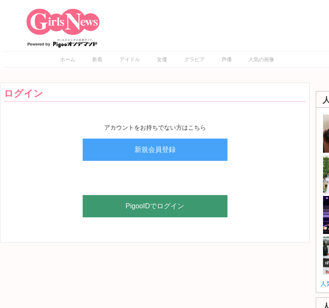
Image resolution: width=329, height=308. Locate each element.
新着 (97, 59)
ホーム (67, 59)
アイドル (130, 59)
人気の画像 (261, 59)
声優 (226, 59)
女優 (162, 59)
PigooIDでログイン (155, 206)
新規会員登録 (155, 149)
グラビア (194, 59)
